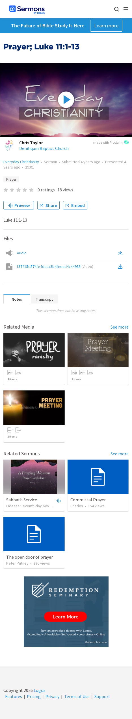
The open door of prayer (29, 557)
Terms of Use (77, 696)
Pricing (34, 696)
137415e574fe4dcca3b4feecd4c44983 (54, 266)
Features (13, 696)
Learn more (106, 25)
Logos (39, 690)
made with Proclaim (111, 142)
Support (102, 696)
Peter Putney (17, 563)
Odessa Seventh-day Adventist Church (39, 505)
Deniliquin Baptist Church (44, 148)
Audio (22, 252)
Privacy (52, 696)
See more (120, 327)
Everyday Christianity (21, 161)
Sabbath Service (21, 499)
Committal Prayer (88, 499)
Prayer (11, 179)
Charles (76, 505)
